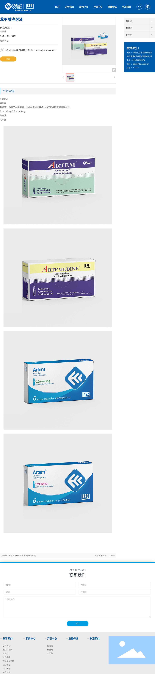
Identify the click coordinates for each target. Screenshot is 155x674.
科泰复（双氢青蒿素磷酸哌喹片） (22, 556)
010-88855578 (138, 60)
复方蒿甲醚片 (100, 556)
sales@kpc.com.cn (141, 64)
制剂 (14, 36)
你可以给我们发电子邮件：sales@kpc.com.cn (31, 50)
